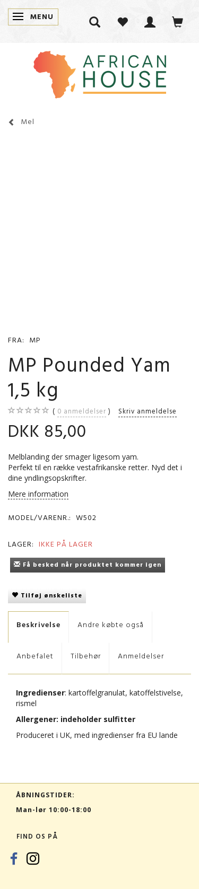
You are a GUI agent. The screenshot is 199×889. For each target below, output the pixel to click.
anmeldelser (81, 411)
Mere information (38, 494)
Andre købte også (110, 625)
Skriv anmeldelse (147, 411)
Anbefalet (35, 656)
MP (35, 340)
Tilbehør (86, 656)
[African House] (99, 72)
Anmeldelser (141, 656)
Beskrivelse (38, 625)
